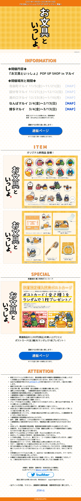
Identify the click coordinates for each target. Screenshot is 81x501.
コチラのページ (34, 382)
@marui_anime (41, 470)
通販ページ (40, 130)
